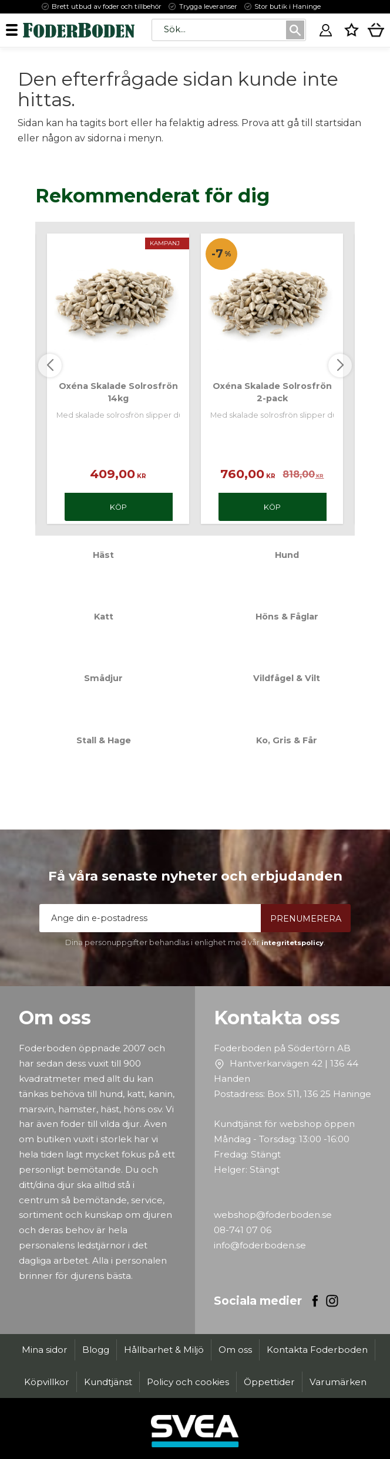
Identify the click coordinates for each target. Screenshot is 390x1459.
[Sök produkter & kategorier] (218, 29)
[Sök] (295, 29)
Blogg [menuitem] (95, 1349)
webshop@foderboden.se (273, 1214)
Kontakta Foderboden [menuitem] (317, 1349)
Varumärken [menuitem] (338, 1381)
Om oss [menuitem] (235, 1349)
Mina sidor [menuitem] (45, 1349)
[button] (16, 29)
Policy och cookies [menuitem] (188, 1381)
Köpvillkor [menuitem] (46, 1381)
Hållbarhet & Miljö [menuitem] (164, 1349)
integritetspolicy (292, 943)
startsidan (338, 122)
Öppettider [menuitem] (269, 1381)
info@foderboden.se (260, 1245)
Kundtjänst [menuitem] (108, 1381)
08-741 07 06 (242, 1229)
